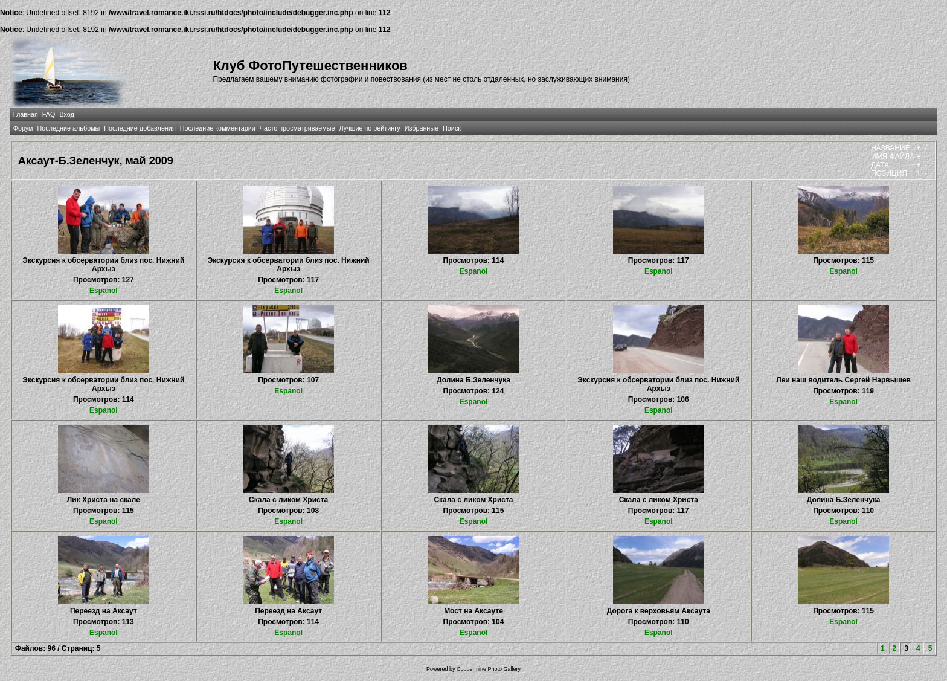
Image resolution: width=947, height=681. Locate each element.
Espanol (103, 290)
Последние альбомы (68, 128)
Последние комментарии (217, 128)
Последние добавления (139, 128)
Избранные (421, 128)
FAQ (49, 114)
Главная (25, 114)
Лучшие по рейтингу (369, 128)
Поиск (452, 128)
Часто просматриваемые (297, 128)
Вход (66, 114)
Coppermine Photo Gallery (489, 669)
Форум (23, 128)
